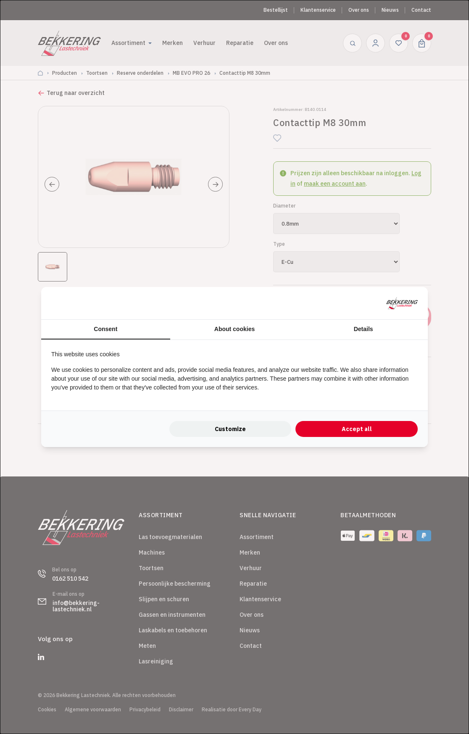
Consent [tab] (105, 329)
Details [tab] (363, 329)
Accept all (357, 429)
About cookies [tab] (234, 329)
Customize (230, 429)
